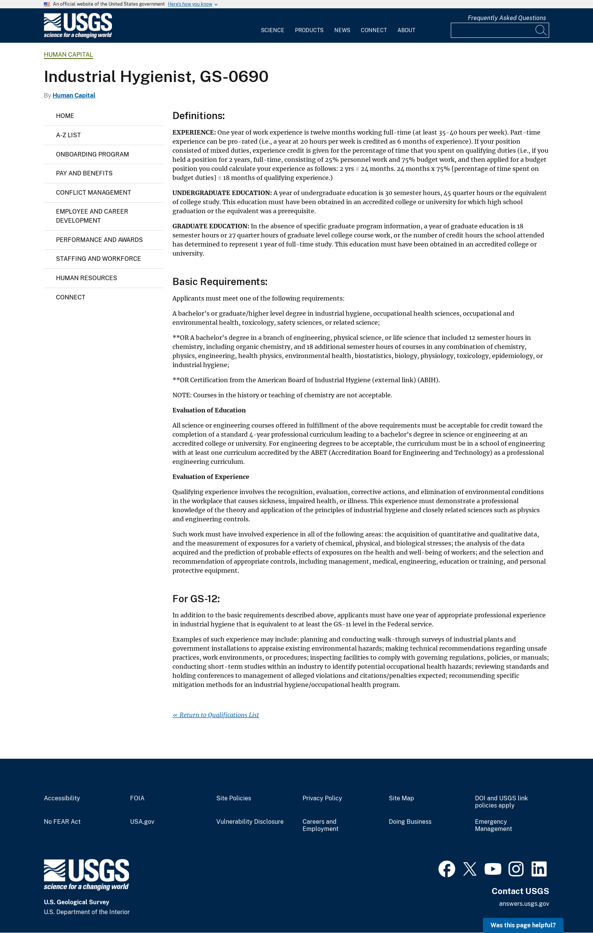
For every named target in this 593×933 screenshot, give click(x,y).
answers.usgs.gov (524, 903)
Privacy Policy (322, 798)
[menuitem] (273, 26)
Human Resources (86, 278)
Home (65, 115)
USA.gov (142, 821)
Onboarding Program (92, 154)
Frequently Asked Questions (507, 18)
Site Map (401, 798)
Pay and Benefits (84, 173)
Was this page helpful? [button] (523, 925)
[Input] (500, 30)
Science (272, 30)
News (342, 30)
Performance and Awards (99, 239)
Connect (374, 30)
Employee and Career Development (92, 216)
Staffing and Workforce (98, 258)
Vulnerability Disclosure (250, 821)
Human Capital (68, 54)
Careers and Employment (320, 825)
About (406, 30)
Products (309, 30)
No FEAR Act (62, 821)
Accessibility (62, 798)
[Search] (541, 30)
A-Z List (68, 135)
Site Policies (233, 798)
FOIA (137, 798)
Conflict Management (93, 192)
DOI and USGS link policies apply (501, 802)
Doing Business (410, 821)
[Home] (78, 36)
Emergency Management (493, 825)
